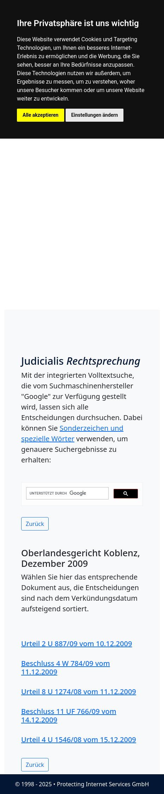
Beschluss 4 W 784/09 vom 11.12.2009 (65, 668)
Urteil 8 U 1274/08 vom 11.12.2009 (78, 691)
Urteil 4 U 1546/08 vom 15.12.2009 (78, 739)
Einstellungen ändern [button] (94, 115)
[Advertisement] (82, 224)
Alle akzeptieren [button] (41, 115)
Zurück (35, 524)
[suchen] (67, 493)
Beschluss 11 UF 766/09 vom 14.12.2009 (68, 716)
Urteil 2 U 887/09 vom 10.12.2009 (76, 643)
